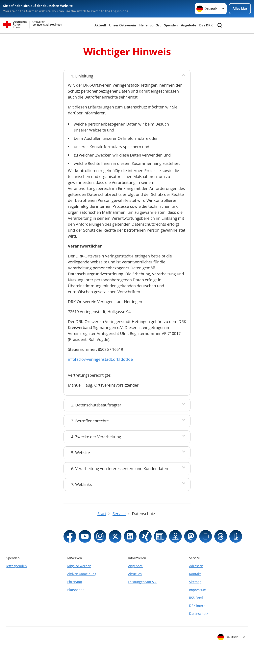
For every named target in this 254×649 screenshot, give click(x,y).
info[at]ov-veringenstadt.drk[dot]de (100, 359)
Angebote (188, 25)
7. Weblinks (81, 484)
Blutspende (75, 590)
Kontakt (195, 574)
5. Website (80, 452)
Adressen (196, 566)
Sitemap (195, 582)
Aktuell (100, 25)
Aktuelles (135, 574)
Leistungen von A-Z (142, 582)
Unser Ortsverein (122, 25)
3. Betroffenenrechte (90, 421)
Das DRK (206, 25)
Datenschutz (198, 613)
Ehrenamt (74, 582)
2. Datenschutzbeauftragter (96, 405)
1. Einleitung (82, 76)
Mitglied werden (79, 566)
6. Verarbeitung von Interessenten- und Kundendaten (119, 468)
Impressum (197, 590)
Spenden (171, 25)
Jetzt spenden (16, 566)
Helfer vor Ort (150, 25)
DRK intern (197, 606)
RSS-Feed (196, 598)
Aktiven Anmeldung (81, 574)
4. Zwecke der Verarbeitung (96, 436)
